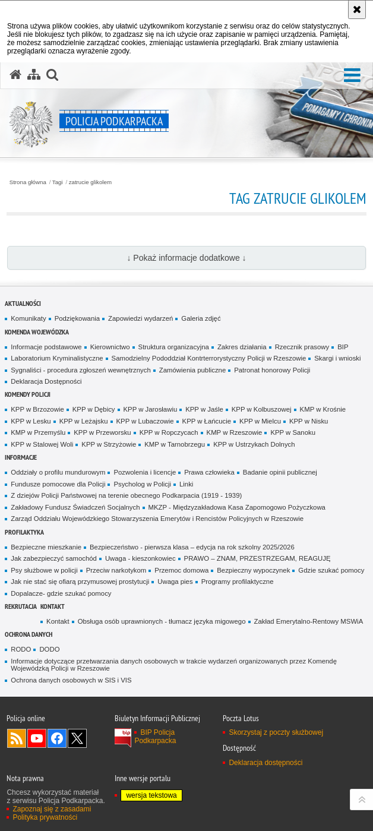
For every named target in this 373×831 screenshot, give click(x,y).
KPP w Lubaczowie (145, 421)
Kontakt (52, 606)
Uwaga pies (174, 581)
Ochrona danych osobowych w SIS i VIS (71, 680)
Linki (186, 484)
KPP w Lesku (30, 421)
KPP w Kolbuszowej (262, 409)
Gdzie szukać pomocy (331, 570)
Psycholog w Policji (142, 484)
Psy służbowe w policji (44, 570)
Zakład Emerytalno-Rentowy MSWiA (308, 621)
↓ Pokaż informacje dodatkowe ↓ (186, 258)
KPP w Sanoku (292, 432)
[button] (352, 76)
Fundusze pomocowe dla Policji (58, 484)
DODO (49, 649)
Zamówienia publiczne (192, 370)
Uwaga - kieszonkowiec (140, 558)
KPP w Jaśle (204, 409)
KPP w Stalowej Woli (42, 444)
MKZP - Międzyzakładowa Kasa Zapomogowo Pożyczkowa (236, 507)
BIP (342, 346)
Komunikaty (28, 318)
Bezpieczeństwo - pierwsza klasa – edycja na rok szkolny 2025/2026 (192, 547)
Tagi (57, 182)
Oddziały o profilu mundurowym (58, 472)
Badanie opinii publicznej (280, 472)
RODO (21, 649)
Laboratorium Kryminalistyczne (57, 358)
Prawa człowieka (209, 472)
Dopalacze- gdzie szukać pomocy (61, 593)
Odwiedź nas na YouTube (36, 738)
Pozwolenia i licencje (144, 472)
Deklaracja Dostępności (46, 381)
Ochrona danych (28, 634)
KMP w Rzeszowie (235, 432)
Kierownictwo (110, 346)
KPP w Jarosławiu (151, 409)
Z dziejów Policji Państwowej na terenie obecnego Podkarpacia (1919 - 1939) (126, 495)
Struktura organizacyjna (173, 346)
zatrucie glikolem (90, 182)
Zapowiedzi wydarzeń (140, 318)
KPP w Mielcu (260, 421)
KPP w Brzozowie (37, 409)
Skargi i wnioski (337, 358)
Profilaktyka (24, 531)
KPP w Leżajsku (83, 421)
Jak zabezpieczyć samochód (54, 558)
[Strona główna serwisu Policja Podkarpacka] (15, 74)
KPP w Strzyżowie (108, 444)
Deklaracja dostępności (265, 763)
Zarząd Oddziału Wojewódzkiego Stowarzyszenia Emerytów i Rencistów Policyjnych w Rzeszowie (157, 518)
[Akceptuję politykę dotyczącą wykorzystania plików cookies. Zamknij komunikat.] (357, 9)
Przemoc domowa (181, 570)
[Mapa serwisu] (33, 74)
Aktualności (23, 303)
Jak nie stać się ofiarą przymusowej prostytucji (80, 581)
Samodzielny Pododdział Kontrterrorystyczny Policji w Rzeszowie (209, 358)
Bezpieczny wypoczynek (253, 570)
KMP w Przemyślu (38, 432)
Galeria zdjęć (200, 318)
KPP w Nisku (308, 421)
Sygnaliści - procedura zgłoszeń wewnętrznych (81, 370)
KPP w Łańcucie (207, 421)
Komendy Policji (27, 394)
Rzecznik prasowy (302, 346)
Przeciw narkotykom (116, 570)
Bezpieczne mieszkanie (46, 547)
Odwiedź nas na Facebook (57, 738)
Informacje (21, 457)
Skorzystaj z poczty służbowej (276, 732)
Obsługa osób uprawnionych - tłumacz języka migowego (162, 621)
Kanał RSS (16, 738)
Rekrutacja (21, 606)
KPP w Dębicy (93, 409)
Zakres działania (242, 346)
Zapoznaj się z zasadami (51, 809)
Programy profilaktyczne (237, 581)
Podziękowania (77, 318)
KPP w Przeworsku (102, 432)
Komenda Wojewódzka (37, 331)
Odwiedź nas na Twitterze (77, 738)
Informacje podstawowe (46, 346)
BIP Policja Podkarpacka (155, 736)
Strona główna (28, 182)
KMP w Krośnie (323, 409)
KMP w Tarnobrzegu (174, 444)
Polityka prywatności (44, 817)
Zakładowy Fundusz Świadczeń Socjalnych (75, 507)
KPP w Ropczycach (169, 432)
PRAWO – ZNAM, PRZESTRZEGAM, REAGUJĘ (257, 558)
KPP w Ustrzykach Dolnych (254, 444)
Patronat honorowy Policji (272, 370)
